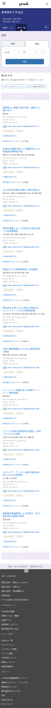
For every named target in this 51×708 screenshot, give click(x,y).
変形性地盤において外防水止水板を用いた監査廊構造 (21, 229)
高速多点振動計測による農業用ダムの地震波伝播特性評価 (21, 150)
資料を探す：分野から (10, 586)
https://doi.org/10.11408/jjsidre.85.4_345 (23, 408)
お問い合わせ (7, 699)
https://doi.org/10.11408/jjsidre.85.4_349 (23, 450)
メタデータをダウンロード (12, 86)
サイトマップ (7, 704)
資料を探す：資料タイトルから (14, 582)
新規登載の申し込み (9, 628)
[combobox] (12, 52)
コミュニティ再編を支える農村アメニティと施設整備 (21, 391)
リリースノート (8, 644)
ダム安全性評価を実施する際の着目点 (21, 189)
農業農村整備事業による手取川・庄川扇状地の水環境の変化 (21, 515)
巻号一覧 (21, 27)
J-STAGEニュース (8, 657)
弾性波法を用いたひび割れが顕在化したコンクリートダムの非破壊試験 (21, 309)
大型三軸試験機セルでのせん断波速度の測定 (21, 350)
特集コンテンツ (8, 662)
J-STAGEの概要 (8, 611)
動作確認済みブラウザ (10, 691)
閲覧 (37, 43)
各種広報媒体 (7, 666)
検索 (13, 43)
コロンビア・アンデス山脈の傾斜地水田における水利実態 (21, 473)
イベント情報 (7, 653)
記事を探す (6, 595)
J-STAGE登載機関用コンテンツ (14, 678)
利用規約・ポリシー (9, 624)
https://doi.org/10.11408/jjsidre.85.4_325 (23, 247)
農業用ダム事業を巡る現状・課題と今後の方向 (21, 109)
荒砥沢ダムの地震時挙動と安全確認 (20, 269)
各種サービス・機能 (9, 615)
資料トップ (8, 27)
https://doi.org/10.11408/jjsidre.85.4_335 (23, 326)
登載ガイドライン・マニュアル (14, 682)
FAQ (3, 695)
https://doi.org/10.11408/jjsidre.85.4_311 (23, 126)
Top (26, 571)
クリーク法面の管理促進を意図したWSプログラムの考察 (22, 432)
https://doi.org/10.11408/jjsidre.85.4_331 (23, 285)
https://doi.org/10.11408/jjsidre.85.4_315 (23, 167)
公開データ (6, 620)
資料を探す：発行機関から (12, 591)
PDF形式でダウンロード (12, 141)
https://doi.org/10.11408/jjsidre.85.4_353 (23, 491)
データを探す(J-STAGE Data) (14, 599)
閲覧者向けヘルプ (9, 686)
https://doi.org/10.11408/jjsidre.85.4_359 (23, 532)
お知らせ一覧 (7, 640)
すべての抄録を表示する (36, 86)
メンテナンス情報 (9, 649)
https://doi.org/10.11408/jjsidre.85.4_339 (23, 367)
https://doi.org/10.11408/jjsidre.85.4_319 (23, 206)
